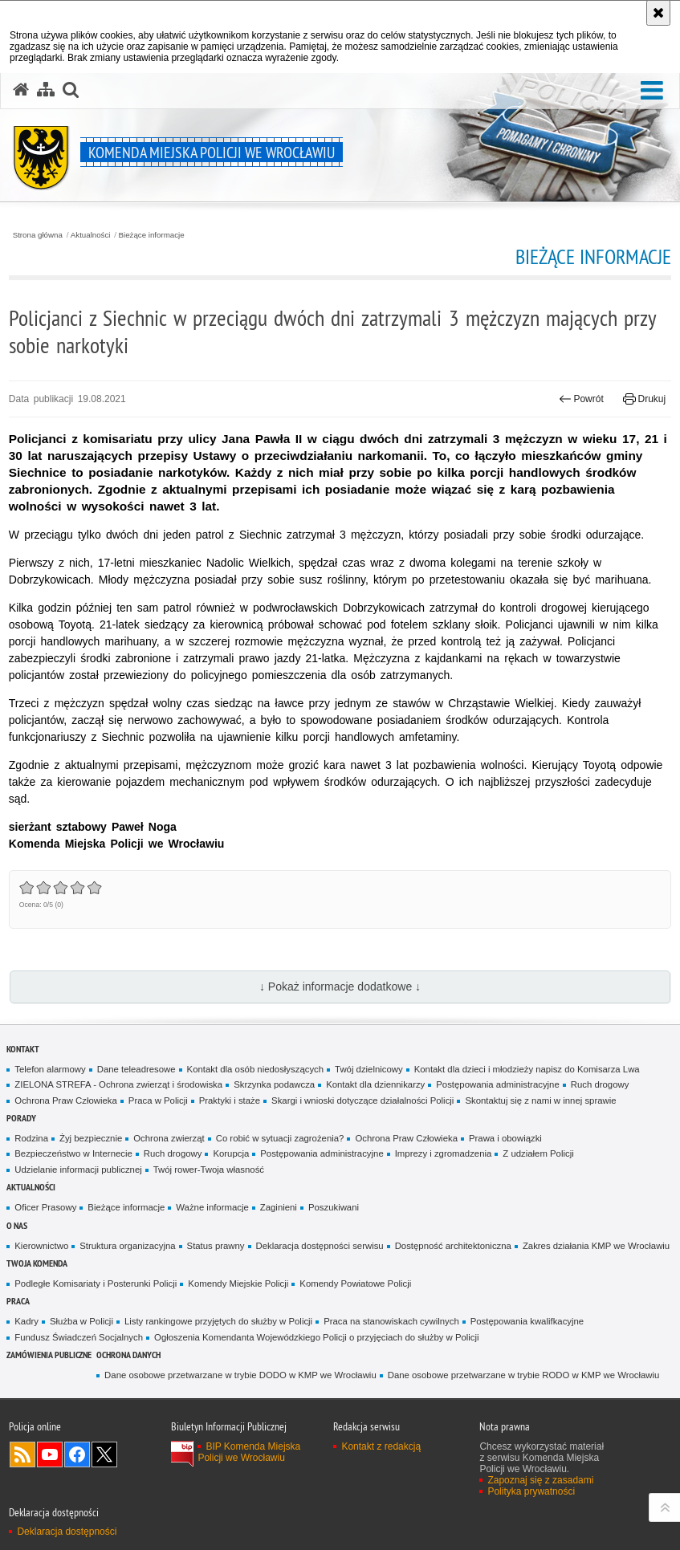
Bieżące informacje (152, 235)
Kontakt (22, 1049)
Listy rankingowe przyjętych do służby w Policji (218, 1321)
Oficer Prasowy (45, 1207)
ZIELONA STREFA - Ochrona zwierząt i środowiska (118, 1084)
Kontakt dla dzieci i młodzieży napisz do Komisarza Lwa (527, 1069)
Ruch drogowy (600, 1084)
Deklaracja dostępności (66, 1531)
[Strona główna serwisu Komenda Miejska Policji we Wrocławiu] (21, 90)
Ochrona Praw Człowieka (65, 1100)
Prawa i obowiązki (505, 1138)
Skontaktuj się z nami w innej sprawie (540, 1100)
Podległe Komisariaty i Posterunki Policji (95, 1283)
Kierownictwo (41, 1246)
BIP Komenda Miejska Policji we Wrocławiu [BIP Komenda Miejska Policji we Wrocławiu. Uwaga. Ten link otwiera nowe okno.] (248, 1452)
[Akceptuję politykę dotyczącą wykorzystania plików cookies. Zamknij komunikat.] (658, 13)
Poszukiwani (333, 1207)
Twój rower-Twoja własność (208, 1169)
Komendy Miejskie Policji (238, 1283)
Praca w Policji (158, 1100)
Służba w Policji (81, 1321)
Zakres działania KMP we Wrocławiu (596, 1246)
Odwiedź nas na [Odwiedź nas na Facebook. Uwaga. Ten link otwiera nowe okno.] (77, 1454)
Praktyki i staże (229, 1100)
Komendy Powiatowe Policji (355, 1283)
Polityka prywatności (531, 1491)
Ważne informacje (212, 1207)
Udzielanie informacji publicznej (77, 1169)
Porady (21, 1118)
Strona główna (38, 235)
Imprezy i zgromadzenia (443, 1153)
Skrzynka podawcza (274, 1084)
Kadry (26, 1321)
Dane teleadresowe (136, 1069)
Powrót (581, 399)
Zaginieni (278, 1207)
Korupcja (231, 1153)
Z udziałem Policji (538, 1153)
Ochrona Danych (128, 1355)
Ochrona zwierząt (168, 1138)
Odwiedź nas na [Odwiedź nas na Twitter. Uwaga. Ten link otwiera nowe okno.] (104, 1454)
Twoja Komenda (36, 1263)
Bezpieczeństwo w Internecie (73, 1153)
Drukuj (644, 399)
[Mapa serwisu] (46, 90)
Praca (18, 1301)
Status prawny (216, 1246)
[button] (71, 90)
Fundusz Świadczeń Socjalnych (78, 1337)
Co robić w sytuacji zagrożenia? (280, 1138)
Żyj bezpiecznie (90, 1138)
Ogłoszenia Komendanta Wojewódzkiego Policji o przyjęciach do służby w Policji (316, 1337)
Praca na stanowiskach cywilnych (391, 1321)
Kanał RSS (22, 1454)
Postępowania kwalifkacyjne (527, 1321)
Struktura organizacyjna (127, 1246)
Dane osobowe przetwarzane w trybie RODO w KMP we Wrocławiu (524, 1375)
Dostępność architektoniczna (453, 1246)
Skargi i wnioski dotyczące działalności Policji (362, 1100)
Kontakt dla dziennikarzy (375, 1084)
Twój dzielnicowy (369, 1069)
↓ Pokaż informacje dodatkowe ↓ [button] (340, 986)
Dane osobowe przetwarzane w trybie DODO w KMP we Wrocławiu (240, 1375)
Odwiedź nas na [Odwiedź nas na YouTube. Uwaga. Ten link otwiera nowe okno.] (50, 1454)
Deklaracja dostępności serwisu (320, 1246)
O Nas (16, 1225)
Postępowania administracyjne (497, 1084)
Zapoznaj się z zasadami (540, 1480)
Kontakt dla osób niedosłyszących (255, 1069)
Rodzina (31, 1138)
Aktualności (91, 235)
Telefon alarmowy (49, 1069)
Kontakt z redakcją (381, 1446)
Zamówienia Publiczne (49, 1355)
